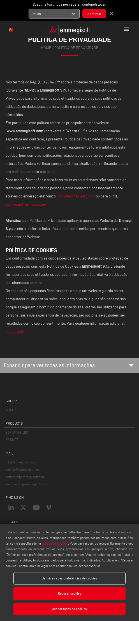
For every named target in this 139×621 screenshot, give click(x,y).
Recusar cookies (69, 593)
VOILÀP (11, 410)
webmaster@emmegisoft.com (27, 484)
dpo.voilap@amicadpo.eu (26, 204)
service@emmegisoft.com (24, 469)
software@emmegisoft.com (25, 477)
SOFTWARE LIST (17, 432)
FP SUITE (12, 440)
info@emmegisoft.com (76, 196)
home (46, 48)
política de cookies (55, 543)
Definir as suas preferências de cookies (69, 578)
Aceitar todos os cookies (69, 609)
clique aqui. (15, 331)
